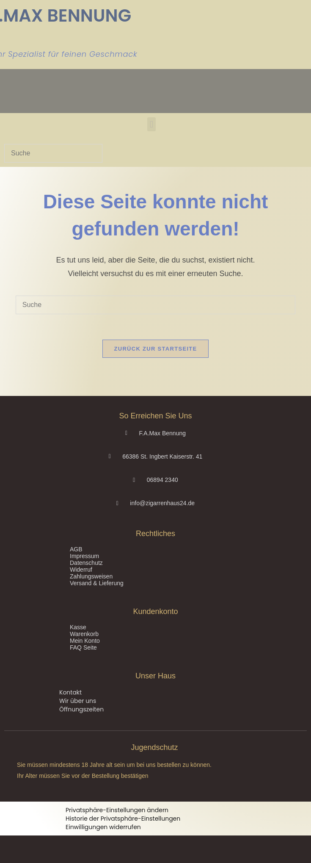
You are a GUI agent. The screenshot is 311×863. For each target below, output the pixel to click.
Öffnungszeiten (81, 709)
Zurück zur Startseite (155, 349)
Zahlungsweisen (91, 576)
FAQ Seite (83, 647)
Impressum (84, 556)
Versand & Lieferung (97, 583)
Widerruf (81, 569)
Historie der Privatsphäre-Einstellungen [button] (123, 818)
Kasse (78, 627)
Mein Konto (85, 640)
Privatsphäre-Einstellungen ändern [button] (117, 810)
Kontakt (70, 692)
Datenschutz (86, 562)
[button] (151, 124)
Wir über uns (77, 701)
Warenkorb (84, 634)
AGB (76, 549)
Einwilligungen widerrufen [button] (103, 827)
